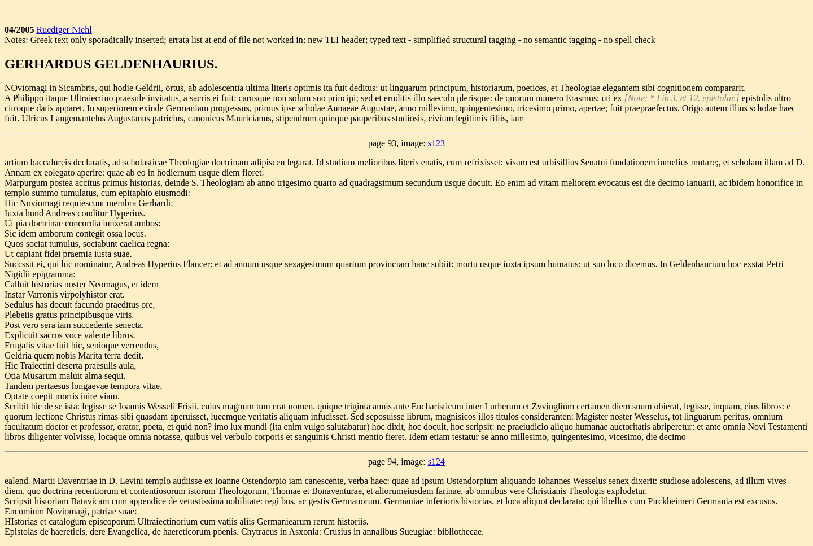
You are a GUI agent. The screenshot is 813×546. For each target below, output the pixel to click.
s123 (436, 143)
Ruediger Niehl (63, 29)
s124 (436, 461)
